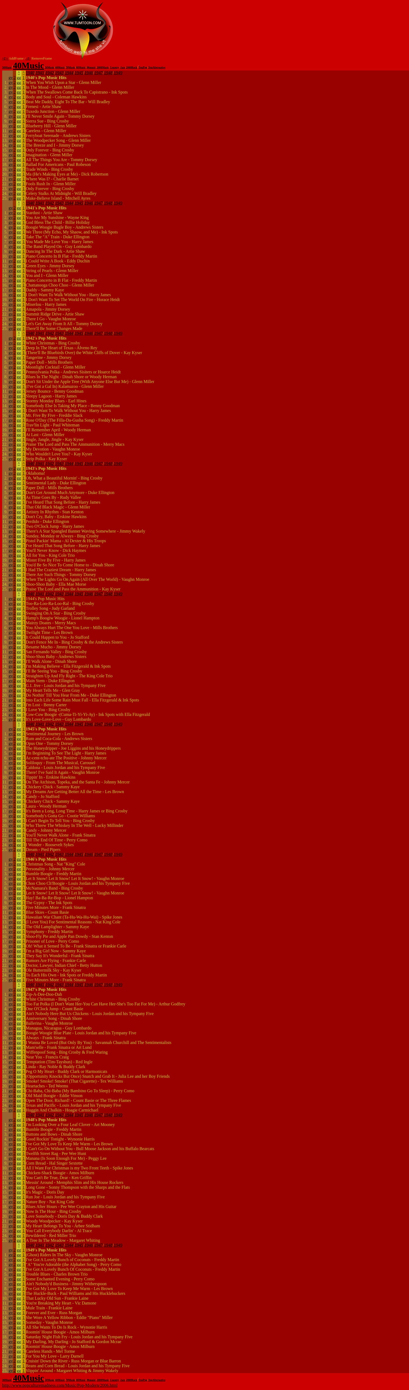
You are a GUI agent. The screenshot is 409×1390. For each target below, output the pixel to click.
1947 (98, 72)
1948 (108, 72)
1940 (30, 72)
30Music (7, 67)
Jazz (122, 67)
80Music (81, 67)
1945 (79, 72)
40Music (28, 65)
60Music (60, 67)
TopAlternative (156, 67)
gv (11, 77)
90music (91, 67)
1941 (40, 72)
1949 (118, 72)
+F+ (5, 58)
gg (19, 77)
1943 (59, 72)
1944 (69, 72)
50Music (49, 67)
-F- (28, 58)
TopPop (142, 67)
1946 (88, 72)
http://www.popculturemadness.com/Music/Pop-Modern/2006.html (59, 1385)
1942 (49, 72)
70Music (70, 67)
